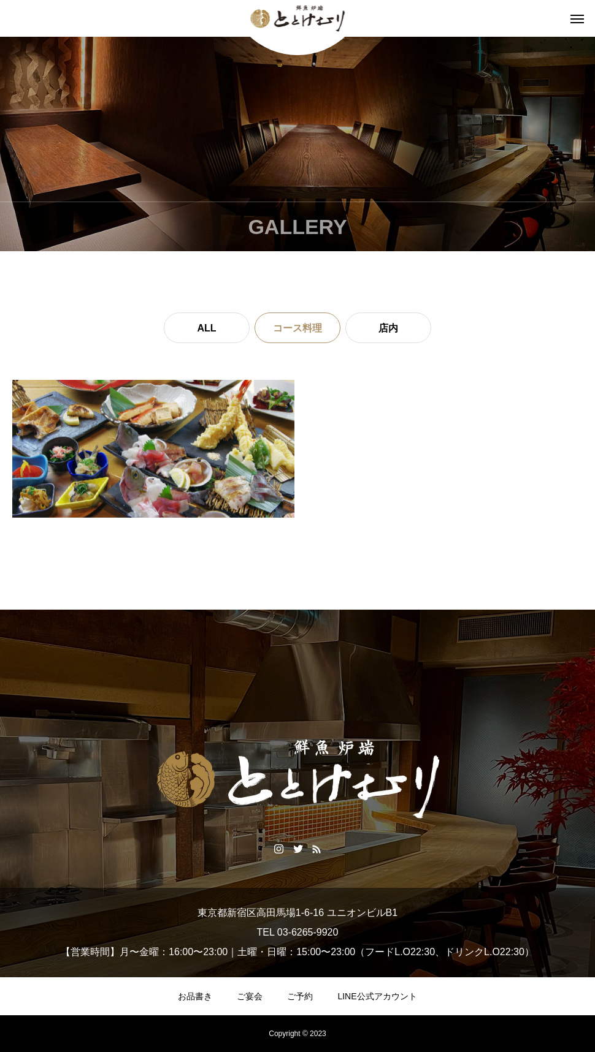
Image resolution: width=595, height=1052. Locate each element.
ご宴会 (250, 996)
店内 (388, 328)
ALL (206, 328)
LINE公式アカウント (376, 996)
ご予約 (300, 996)
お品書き (195, 996)
